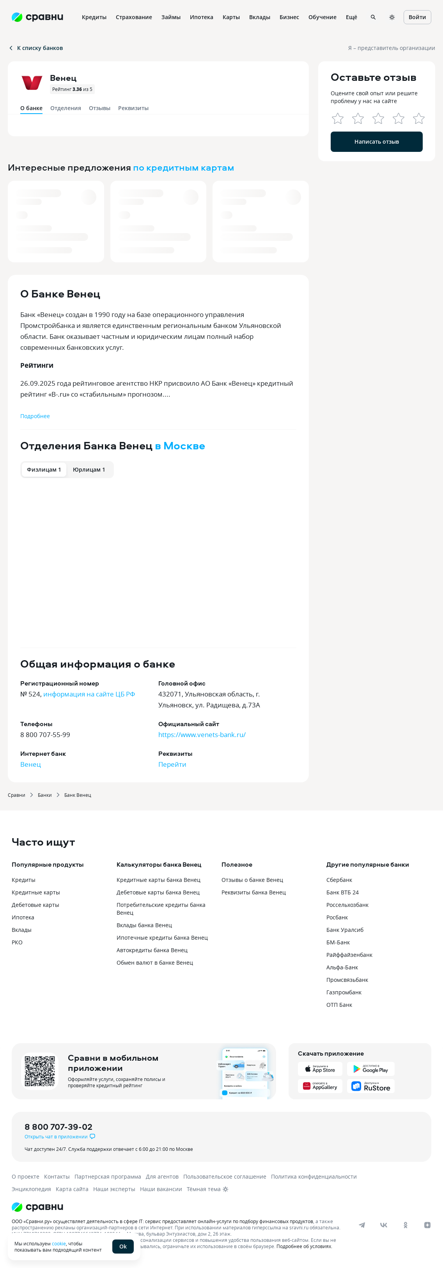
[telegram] (362, 1225)
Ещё (351, 17)
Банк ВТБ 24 (342, 892)
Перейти (172, 764)
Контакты (57, 1176)
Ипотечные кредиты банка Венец (162, 937)
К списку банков (35, 48)
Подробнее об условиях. (304, 1246)
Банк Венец (77, 795)
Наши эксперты (114, 1189)
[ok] (405, 1225)
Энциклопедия (31, 1189)
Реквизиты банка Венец (254, 892)
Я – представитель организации (391, 48)
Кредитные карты (36, 892)
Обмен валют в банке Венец (155, 962)
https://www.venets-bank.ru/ (202, 734)
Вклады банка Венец (144, 925)
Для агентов (162, 1176)
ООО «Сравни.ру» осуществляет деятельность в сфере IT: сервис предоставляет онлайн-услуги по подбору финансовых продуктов (162, 1221)
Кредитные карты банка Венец (158, 879)
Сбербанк (339, 879)
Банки (45, 795)
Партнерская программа (107, 1176)
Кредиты (23, 879)
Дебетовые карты (35, 904)
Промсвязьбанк (347, 979)
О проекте (25, 1176)
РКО (17, 942)
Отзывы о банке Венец (252, 879)
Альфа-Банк (342, 967)
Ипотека (23, 917)
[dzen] (427, 1225)
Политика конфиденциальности (314, 1176)
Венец (30, 764)
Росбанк (337, 917)
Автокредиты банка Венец (152, 950)
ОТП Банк (339, 1004)
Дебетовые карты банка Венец (158, 892)
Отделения (65, 108)
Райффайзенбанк (349, 954)
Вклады (22, 929)
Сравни (16, 795)
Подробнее (35, 416)
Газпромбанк (343, 992)
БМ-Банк (338, 942)
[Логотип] (192, 1207)
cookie (59, 1243)
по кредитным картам (183, 167)
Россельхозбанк (347, 904)
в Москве (180, 445)
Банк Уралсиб (344, 929)
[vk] (384, 1225)
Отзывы (99, 108)
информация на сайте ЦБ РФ (89, 693)
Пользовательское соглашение (224, 1176)
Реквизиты (133, 108)
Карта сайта (72, 1189)
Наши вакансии (161, 1189)
